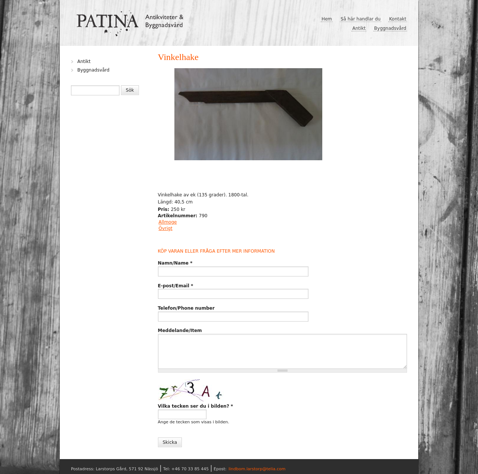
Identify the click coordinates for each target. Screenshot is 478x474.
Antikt (359, 28)
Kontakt (397, 19)
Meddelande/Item (180, 330)
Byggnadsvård (390, 28)
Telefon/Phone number (186, 308)
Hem (327, 19)
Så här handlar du (361, 19)
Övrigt (166, 228)
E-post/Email (175, 285)
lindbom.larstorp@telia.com (257, 469)
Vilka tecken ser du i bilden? (195, 406)
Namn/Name (175, 263)
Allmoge (168, 222)
